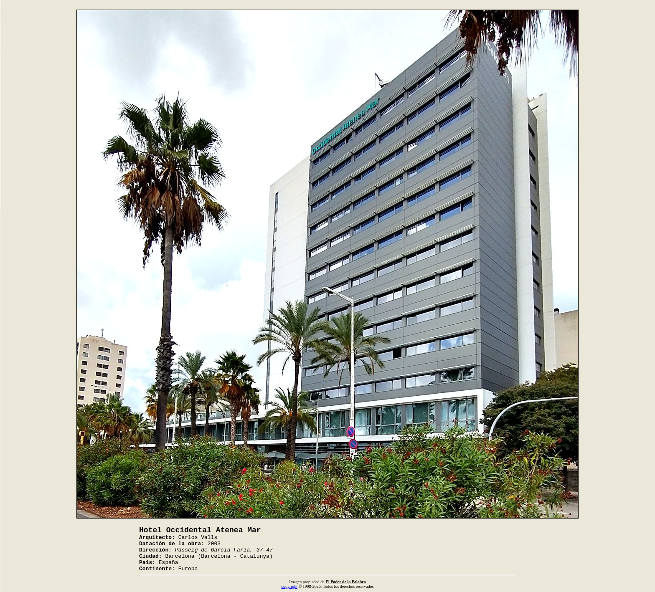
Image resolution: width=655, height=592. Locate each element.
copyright (289, 586)
